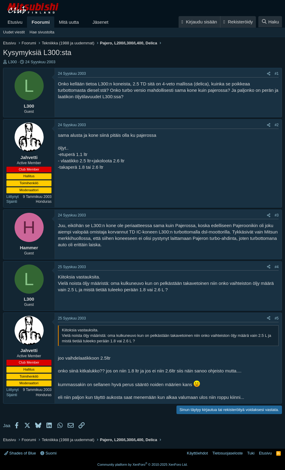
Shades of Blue (20, 453)
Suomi (48, 453)
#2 (277, 125)
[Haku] (270, 21)
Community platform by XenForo (142, 464)
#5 (277, 318)
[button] (83, 22)
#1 (277, 73)
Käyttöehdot (197, 453)
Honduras (44, 201)
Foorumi (41, 22)
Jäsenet (100, 22)
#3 (277, 215)
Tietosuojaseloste (227, 453)
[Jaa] (269, 73)
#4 (277, 267)
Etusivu (15, 22)
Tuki (250, 453)
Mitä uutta (69, 22)
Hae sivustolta (42, 32)
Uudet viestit (14, 32)
